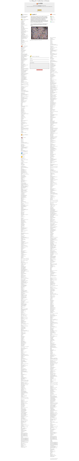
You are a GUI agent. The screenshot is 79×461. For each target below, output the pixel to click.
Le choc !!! (51, 174)
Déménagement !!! (23, 349)
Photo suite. (22, 256)
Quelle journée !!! (23, 443)
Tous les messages (53, 37)
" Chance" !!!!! (22, 431)
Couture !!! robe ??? (52, 261)
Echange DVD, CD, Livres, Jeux (53, 459)
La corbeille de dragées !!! (24, 254)
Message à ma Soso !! (52, 176)
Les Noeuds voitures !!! (52, 192)
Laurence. (22, 437)
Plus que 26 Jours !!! (23, 201)
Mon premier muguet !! (52, 230)
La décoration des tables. (23, 132)
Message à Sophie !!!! (23, 422)
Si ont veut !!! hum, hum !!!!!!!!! (24, 365)
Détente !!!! (22, 168)
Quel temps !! (22, 367)
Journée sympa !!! (23, 406)
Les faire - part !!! (23, 114)
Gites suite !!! (22, 80)
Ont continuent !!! (23, 76)
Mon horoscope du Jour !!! (53, 102)
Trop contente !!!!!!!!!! (52, 104)
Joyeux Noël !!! (51, 155)
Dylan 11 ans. (51, 312)
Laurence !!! (22, 274)
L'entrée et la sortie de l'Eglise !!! (53, 193)
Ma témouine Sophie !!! (52, 296)
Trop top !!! (22, 240)
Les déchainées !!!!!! (23, 180)
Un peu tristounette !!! (23, 267)
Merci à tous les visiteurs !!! (24, 391)
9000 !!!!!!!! (22, 198)
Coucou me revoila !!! (52, 289)
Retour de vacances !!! (23, 411)
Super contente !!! (23, 314)
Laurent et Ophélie (23, 42)
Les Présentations (24, 19)
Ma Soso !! (22, 216)
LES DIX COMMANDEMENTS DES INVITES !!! (24, 209)
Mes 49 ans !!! (51, 372)
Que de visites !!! (52, 310)
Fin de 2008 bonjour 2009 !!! (24, 330)
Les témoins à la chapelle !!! (24, 98)
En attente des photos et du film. (24, 159)
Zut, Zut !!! (22, 340)
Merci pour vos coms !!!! (53, 407)
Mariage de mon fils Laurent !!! (24, 317)
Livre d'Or (52, 14)
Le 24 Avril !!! (22, 203)
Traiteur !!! (51, 441)
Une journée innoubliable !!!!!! (24, 151)
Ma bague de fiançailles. (23, 17)
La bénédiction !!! (23, 61)
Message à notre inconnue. (24, 402)
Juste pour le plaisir (23, 327)
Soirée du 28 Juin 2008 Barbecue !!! (25, 438)
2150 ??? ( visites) (23, 347)
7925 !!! (22, 211)
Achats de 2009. (22, 109)
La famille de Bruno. (23, 34)
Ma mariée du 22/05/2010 (23, 190)
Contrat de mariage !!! (23, 78)
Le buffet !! (22, 255)
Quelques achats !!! (23, 387)
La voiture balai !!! (23, 106)
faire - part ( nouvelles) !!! (24, 101)
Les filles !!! (22, 179)
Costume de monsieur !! (23, 47)
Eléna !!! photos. (52, 330)
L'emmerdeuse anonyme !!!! (24, 297)
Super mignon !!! (23, 394)
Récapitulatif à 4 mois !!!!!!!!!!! (53, 137)
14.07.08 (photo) (52, 427)
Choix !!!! (22, 379)
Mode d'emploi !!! (23, 404)
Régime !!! (22, 350)
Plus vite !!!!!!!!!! (23, 276)
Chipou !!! (22, 423)
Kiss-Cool (51, 423)
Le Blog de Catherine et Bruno (39, 1)
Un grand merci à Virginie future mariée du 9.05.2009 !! (24, 282)
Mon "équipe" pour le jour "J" (24, 269)
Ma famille (22, 44)
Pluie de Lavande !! (52, 138)
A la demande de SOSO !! (23, 281)
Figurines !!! (22, 89)
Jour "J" (22, 261)
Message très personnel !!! (24, 371)
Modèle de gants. (23, 110)
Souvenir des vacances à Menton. (24, 246)
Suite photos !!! (22, 26)
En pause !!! (22, 311)
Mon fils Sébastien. (23, 29)
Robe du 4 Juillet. (23, 262)
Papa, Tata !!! (51, 105)
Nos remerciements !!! (23, 158)
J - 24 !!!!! (22, 52)
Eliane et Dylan (22, 40)
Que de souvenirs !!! (23, 364)
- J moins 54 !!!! (22, 193)
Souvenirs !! (22, 376)
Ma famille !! (22, 21)
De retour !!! (22, 247)
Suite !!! (51, 357)
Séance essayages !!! (23, 64)
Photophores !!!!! (23, 93)
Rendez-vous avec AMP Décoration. (54, 111)
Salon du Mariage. (23, 356)
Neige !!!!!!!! (22, 329)
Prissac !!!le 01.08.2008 (52, 406)
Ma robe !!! (22, 429)
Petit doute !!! (51, 186)
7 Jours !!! (22, 160)
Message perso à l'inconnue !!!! (53, 275)
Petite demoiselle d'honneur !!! (24, 79)
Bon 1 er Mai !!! (22, 286)
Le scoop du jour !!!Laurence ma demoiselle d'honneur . (24, 31)
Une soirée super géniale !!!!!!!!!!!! (54, 87)
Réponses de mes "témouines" (53, 211)
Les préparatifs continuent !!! (24, 252)
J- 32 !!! (22, 182)
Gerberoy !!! (51, 236)
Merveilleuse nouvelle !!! (23, 321)
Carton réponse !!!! (52, 142)
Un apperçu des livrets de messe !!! (24, 73)
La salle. (51, 452)
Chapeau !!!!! (22, 127)
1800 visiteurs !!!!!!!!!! (23, 358)
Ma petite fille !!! (23, 227)
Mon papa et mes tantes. (23, 32)
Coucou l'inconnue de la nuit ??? (53, 347)
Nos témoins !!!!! (23, 51)
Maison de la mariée (53, 19)
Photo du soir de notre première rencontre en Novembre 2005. (24, 16)
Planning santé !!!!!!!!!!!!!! (24, 374)
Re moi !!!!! (51, 420)
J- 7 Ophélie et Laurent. (52, 205)
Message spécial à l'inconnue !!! (24, 309)
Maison (22, 372)
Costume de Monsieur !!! (23, 77)
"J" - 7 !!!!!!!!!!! (22, 165)
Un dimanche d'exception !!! (24, 290)
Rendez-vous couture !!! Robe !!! (53, 270)
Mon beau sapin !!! (23, 336)
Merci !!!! (22, 432)
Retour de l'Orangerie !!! (23, 58)
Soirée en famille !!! (23, 360)
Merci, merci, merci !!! (23, 408)
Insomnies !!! (51, 353)
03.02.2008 (22, 322)
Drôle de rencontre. (52, 456)
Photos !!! (22, 148)
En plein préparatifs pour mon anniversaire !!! (24, 403)
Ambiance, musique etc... (53, 125)
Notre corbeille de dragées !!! (24, 142)
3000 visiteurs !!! (52, 282)
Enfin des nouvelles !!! (23, 221)
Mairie (51, 18)
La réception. (22, 115)
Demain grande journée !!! (53, 346)
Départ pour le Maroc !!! (53, 258)
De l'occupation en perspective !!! (24, 354)
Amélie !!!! (51, 67)
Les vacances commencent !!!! (24, 412)
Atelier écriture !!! (23, 48)
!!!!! (21, 107)
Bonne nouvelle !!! (23, 378)
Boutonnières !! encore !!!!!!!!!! (24, 120)
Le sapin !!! (22, 334)
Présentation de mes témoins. (24, 38)
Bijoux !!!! (22, 325)
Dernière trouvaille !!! (52, 361)
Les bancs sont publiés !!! (53, 85)
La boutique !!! (22, 242)
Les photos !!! (22, 72)
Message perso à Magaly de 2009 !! (24, 380)
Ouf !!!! (22, 202)
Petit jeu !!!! (51, 316)
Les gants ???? (22, 111)
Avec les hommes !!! (23, 268)
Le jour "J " (22, 138)
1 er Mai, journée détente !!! (24, 285)
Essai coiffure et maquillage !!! (24, 54)
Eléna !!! (22, 25)
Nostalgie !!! (22, 15)
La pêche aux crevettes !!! (53, 399)
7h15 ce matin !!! (23, 164)
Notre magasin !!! (23, 236)
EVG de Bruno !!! (52, 68)
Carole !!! (22, 313)
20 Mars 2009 (22, 310)
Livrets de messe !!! (52, 133)
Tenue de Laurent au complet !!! (24, 280)
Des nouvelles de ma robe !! (24, 56)
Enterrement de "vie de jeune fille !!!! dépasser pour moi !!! (24, 243)
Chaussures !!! (22, 108)
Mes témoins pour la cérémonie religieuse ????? (24, 35)
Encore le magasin (23, 235)
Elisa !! (21, 226)
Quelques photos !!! (23, 150)
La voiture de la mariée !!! (24, 147)
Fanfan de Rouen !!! (23, 205)
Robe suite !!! (51, 279)
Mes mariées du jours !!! (23, 176)
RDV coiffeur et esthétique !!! (24, 70)
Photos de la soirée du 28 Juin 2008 (24, 440)
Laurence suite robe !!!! (23, 415)
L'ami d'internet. (52, 445)
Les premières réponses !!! (53, 140)
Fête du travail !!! (52, 231)
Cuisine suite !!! (22, 337)
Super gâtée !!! (22, 272)
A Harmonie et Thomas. (52, 266)
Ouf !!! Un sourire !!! (52, 417)
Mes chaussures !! (23, 60)
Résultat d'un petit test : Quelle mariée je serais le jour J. (24, 348)
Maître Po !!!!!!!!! (52, 80)
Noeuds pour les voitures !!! (24, 100)
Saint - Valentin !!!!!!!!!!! (23, 315)
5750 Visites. (51, 180)
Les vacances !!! (22, 417)
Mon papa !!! (22, 22)
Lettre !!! (22, 215)
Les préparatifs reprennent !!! (24, 245)
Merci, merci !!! (22, 181)
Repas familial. (51, 337)
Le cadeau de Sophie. (52, 295)
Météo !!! (22, 178)
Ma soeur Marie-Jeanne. (23, 30)
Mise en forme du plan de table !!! (54, 122)
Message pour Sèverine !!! (24, 228)
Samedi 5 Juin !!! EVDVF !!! (24, 186)
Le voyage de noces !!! (23, 154)
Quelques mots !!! (23, 393)
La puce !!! (22, 307)
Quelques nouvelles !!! (23, 270)
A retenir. (22, 375)
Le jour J (23, 137)
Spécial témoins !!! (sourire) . (53, 355)
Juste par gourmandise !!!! (24, 296)
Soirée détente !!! (52, 63)
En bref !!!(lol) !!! (23, 341)
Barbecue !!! (51, 453)
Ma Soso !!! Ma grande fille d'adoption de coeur (24, 447)
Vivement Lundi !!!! (23, 175)
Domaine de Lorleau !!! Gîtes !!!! (53, 98)
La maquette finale (52, 173)
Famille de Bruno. (23, 23)
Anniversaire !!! (22, 244)
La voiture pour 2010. (52, 398)
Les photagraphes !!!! (23, 166)
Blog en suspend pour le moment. (24, 384)
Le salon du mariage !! (23, 117)
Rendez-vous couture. (52, 311)
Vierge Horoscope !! (23, 204)
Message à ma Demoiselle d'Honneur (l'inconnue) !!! (24, 304)
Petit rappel (22, 294)
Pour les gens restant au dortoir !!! (24, 68)
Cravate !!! (22, 119)
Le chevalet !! (22, 118)
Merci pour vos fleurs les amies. (24, 433)
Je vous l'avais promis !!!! (53, 424)
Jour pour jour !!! (52, 434)
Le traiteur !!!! (22, 49)
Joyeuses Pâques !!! (52, 241)
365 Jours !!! (51, 195)
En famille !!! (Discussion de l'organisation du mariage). (24, 295)
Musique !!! (22, 62)
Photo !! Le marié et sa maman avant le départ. (24, 260)
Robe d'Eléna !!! (22, 265)
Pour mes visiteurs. (23, 385)
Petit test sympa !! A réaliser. (24, 369)
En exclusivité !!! (23, 284)
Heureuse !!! (22, 200)
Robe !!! (22, 103)
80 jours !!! (51, 113)
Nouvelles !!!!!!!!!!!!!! (52, 265)
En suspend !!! (22, 386)
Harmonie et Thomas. (23, 279)
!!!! (21, 217)
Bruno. (21, 306)
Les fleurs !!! (51, 169)
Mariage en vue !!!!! (23, 328)
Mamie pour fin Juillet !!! (23, 222)
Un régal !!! (22, 353)
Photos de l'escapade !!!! (23, 342)
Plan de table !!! (22, 57)
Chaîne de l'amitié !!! (23, 275)
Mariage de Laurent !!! (23, 390)
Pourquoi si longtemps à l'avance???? (23, 445)
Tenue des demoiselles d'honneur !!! (25, 94)
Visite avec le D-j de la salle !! (53, 369)
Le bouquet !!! (22, 303)
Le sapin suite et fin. (23, 333)
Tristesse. (22, 362)
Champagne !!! (22, 65)
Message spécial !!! (52, 364)
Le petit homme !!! (52, 160)
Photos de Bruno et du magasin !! (24, 214)
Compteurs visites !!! (23, 264)
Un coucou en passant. (23, 377)
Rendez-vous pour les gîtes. (24, 81)
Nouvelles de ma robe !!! (23, 266)
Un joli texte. (51, 298)
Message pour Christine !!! (53, 319)
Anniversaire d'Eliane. (23, 300)
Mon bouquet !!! (52, 46)
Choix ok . (22, 124)
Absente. (22, 352)
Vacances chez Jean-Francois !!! (24, 414)
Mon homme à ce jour (52, 454)
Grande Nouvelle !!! (52, 190)
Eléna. (51, 263)
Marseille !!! (22, 163)
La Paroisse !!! (22, 223)
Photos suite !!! (22, 146)
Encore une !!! (51, 101)
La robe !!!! (22, 129)
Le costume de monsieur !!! (53, 148)
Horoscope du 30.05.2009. (23, 277)
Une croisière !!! (22, 155)
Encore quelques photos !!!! (24, 428)
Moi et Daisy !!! (22, 312)
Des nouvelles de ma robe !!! (24, 195)
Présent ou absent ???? (23, 196)
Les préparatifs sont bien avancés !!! (25, 185)
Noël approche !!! (23, 345)
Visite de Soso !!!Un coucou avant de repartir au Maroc (25, 271)
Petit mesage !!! (52, 152)
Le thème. (22, 131)
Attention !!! (22, 207)
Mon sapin (22, 229)
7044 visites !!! (51, 151)
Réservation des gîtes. (23, 87)
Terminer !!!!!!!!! (23, 298)
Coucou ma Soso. (23, 405)
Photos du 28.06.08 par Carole (24, 434)
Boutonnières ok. (23, 123)
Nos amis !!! (22, 424)
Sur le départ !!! (22, 225)
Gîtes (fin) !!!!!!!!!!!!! (52, 150)
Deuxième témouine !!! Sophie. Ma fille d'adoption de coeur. (24, 36)
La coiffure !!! (22, 112)
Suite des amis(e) (23, 399)
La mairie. (22, 102)
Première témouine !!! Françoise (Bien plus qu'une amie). (24, 37)
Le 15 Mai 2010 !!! (23, 194)
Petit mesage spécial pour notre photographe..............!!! (24, 421)
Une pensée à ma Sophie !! (24, 430)
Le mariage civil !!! (23, 92)
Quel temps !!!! (22, 177)
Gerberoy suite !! (23, 289)
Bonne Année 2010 (23, 224)
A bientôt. (51, 303)
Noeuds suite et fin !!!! (23, 90)
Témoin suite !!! (22, 33)
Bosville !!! (22, 287)
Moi (21, 43)
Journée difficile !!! (23, 418)
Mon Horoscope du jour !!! (24, 172)
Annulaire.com (22, 218)
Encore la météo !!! (52, 58)
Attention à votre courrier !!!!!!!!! (24, 219)
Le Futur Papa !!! (23, 301)
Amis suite (51, 386)
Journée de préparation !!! (24, 74)
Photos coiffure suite (23, 145)
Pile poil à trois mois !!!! (52, 117)
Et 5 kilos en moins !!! (23, 305)
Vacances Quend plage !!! (23, 409)
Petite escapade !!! (23, 344)
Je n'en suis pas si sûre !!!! (24, 192)
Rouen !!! (22, 188)
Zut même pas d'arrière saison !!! (53, 376)
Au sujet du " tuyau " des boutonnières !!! (23, 396)
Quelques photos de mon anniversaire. (23, 389)
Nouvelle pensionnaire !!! (23, 361)
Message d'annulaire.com (23, 197)
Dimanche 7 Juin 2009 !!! (23, 273)
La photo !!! (51, 143)
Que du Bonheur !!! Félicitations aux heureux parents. (24, 28)
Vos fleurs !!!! (22, 144)
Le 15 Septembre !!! (23, 241)
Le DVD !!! (51, 112)
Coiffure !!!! (22, 199)
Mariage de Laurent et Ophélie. (24, 308)
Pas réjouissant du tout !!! (24, 169)
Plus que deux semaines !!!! (24, 171)
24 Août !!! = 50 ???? (52, 182)
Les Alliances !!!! (23, 88)
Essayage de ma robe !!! (23, 183)
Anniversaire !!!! (23, 220)
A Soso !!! (22, 332)
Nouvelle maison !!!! (52, 356)
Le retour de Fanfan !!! (52, 290)
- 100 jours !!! (22, 210)
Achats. (22, 121)
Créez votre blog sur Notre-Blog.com (54, 458)
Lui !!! (21, 39)
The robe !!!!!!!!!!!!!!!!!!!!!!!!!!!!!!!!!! (25, 55)
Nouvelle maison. (23, 339)
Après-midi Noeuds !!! (23, 291)
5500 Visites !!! (22, 248)
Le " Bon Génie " (52, 233)
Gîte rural (52, 20)
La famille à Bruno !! (23, 20)
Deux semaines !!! (23, 170)
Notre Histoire (24, 14)
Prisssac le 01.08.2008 (23, 413)
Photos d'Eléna (22, 27)
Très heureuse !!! (23, 288)
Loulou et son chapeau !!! (53, 229)
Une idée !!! (51, 255)
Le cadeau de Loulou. (23, 388)
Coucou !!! (22, 231)
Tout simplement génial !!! (24, 237)
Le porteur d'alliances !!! (23, 250)
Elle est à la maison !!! (23, 50)
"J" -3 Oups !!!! (22, 161)
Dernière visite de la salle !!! (24, 59)
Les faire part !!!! (52, 149)
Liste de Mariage (24, 134)
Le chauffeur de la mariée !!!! (53, 272)
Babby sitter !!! (22, 67)
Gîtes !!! (22, 95)
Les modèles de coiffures (23, 71)
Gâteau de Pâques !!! (23, 293)
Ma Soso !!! (22, 351)
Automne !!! (22, 357)
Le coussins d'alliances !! (23, 122)
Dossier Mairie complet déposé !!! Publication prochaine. (24, 187)
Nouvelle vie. (22, 338)
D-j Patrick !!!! (22, 24)
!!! (50, 163)
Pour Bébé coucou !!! (23, 368)
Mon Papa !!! (22, 41)
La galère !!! (22, 253)
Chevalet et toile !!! (23, 116)
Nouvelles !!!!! (22, 234)
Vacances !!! (51, 183)
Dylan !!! (22, 53)
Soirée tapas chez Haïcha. (53, 432)
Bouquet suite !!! (23, 302)
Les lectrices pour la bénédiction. (53, 129)
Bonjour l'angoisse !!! (52, 84)
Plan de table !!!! (52, 66)
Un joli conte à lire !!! (52, 391)
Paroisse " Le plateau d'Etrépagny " (25, 113)
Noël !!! (22, 335)
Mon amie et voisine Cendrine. (24, 392)
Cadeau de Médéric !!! (23, 366)
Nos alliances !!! (22, 75)
